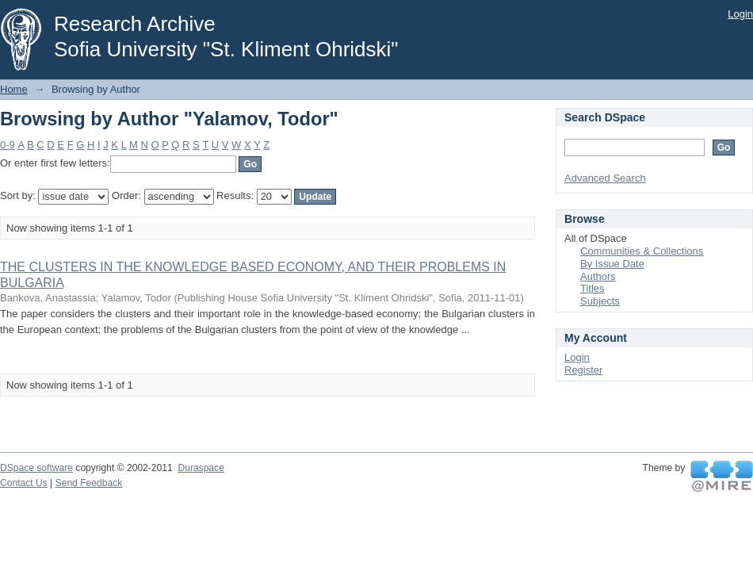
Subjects (600, 301)
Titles (592, 288)
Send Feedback (89, 483)
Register (583, 370)
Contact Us (24, 483)
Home (14, 89)
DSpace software (36, 467)
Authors (598, 276)
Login (740, 14)
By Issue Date (612, 264)
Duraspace (201, 467)
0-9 (7, 145)
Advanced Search (605, 178)
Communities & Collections (641, 251)
